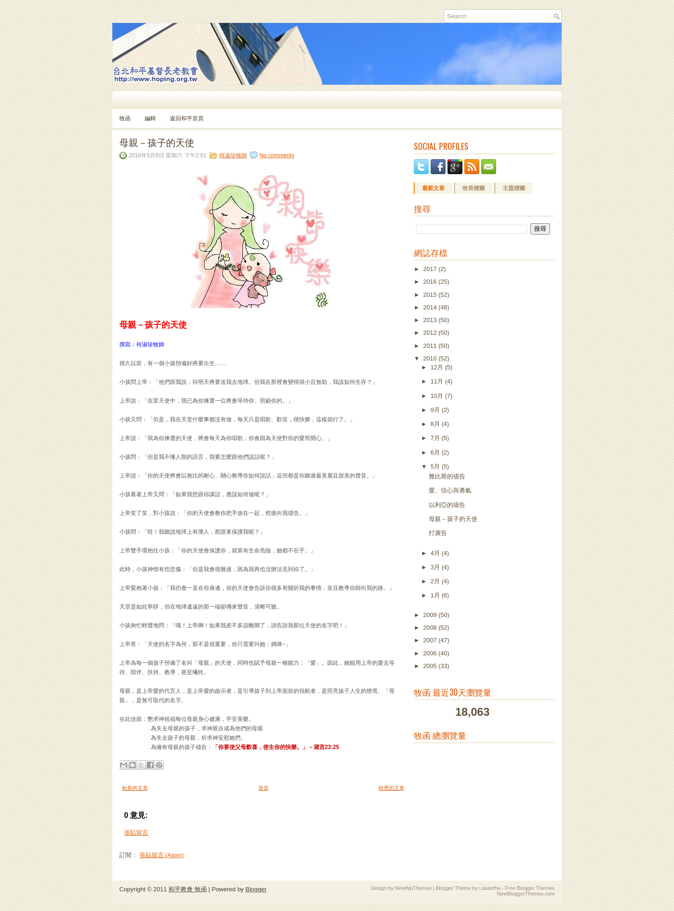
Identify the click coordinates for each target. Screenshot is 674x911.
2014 (431, 307)
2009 (431, 614)
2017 (431, 268)
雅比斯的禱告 (447, 476)
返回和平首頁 (187, 118)
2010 (431, 358)
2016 (431, 281)
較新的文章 (135, 788)
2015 (431, 294)
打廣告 (438, 532)
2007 (431, 640)
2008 (431, 627)
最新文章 (433, 188)
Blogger (255, 889)
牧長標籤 (473, 188)
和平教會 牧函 (187, 889)
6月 (436, 452)
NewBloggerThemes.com (526, 893)
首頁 (263, 788)
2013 (431, 319)
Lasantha (489, 888)
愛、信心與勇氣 (450, 490)
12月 (438, 367)
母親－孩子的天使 (156, 142)
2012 (431, 332)
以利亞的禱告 (447, 504)
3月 (436, 567)
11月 (438, 381)
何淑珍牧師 (233, 155)
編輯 (150, 118)
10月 (438, 395)
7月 (436, 437)
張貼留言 (136, 832)
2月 (436, 581)
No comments (276, 155)
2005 (431, 665)
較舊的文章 (391, 788)
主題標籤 (514, 188)
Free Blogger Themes (530, 888)
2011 (431, 345)
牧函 (125, 118)
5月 (436, 466)
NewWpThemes (413, 888)
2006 (431, 653)
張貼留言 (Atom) (161, 855)
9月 (436, 409)
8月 (436, 423)
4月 (436, 553)
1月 (436, 595)
